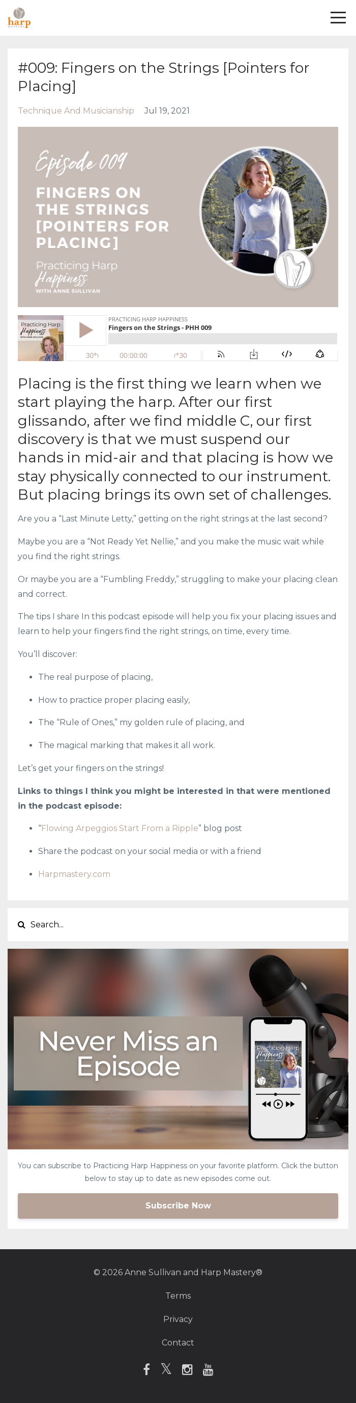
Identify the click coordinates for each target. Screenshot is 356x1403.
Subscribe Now (178, 1206)
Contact (178, 1342)
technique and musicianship (76, 111)
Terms (178, 1296)
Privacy (178, 1319)
